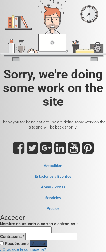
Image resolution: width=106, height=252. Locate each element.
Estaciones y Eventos (53, 176)
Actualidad (53, 165)
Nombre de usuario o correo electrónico (39, 224)
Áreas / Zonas (53, 186)
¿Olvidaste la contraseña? (23, 249)
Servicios (53, 197)
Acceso (38, 243)
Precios (53, 208)
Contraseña (12, 236)
